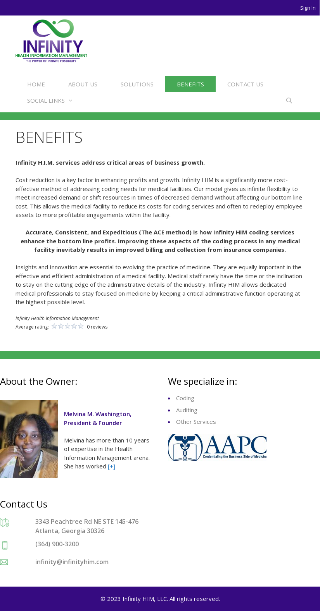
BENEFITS (190, 84)
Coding (185, 398)
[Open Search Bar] (289, 100)
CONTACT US (245, 84)
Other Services (196, 421)
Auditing (186, 410)
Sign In (308, 7)
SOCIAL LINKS (54, 100)
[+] (111, 466)
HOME (36, 84)
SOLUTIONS (137, 84)
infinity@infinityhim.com (72, 562)
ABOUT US (82, 84)
